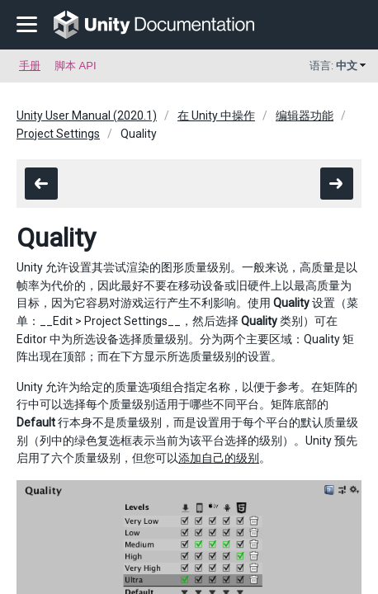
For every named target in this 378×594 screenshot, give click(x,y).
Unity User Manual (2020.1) (87, 115)
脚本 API (75, 65)
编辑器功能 (304, 115)
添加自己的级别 (218, 457)
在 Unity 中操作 (216, 115)
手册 (29, 65)
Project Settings (58, 133)
